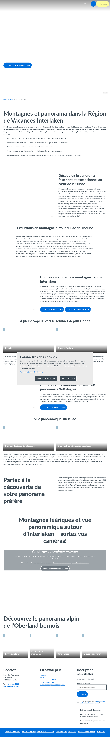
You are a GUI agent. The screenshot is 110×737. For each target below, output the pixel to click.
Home (5, 99)
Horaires (43, 675)
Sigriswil (105, 92)
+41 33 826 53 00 (12, 684)
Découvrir (10, 99)
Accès (42, 677)
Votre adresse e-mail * (84, 683)
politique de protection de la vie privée (92, 702)
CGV (54, 680)
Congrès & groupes (47, 682)
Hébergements (45, 680)
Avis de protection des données (31, 372)
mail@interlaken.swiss (11, 686)
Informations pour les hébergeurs (52, 685)
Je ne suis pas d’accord (46, 378)
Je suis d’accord (68, 378)
